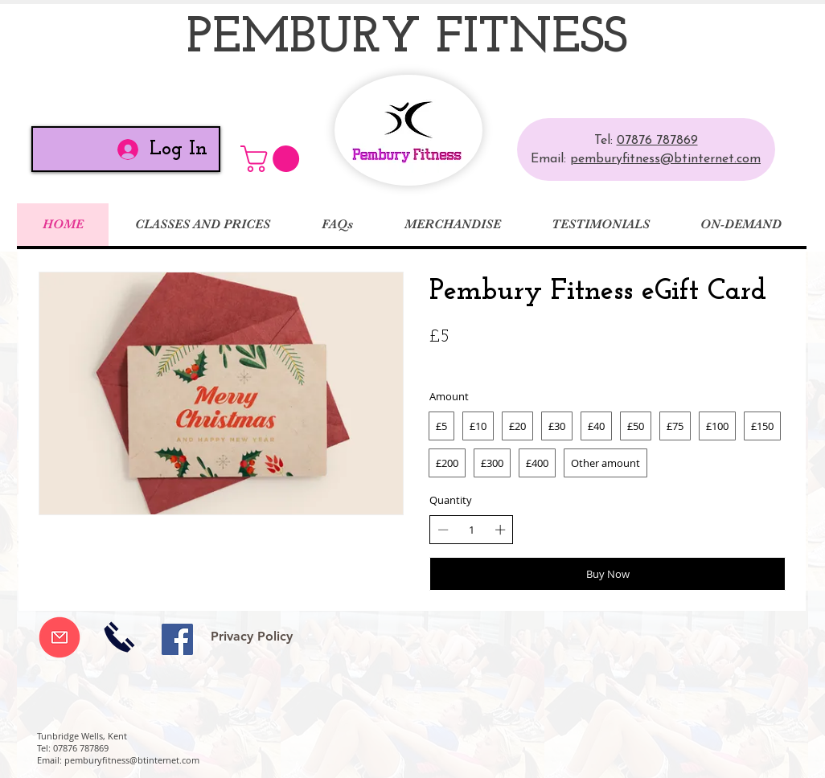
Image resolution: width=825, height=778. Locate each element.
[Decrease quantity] (443, 529)
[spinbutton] (471, 529)
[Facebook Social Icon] (177, 639)
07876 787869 (657, 140)
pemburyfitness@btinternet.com (665, 159)
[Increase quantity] (500, 529)
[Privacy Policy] (252, 636)
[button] (273, 158)
